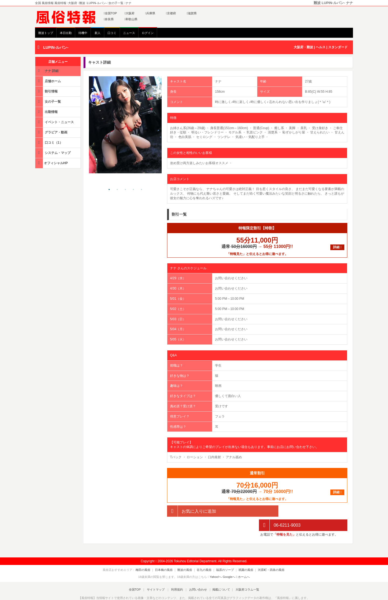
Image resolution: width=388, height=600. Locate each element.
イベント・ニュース (55, 122)
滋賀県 (192, 13)
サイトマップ (157, 575)
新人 (98, 33)
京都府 (171, 13)
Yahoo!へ (216, 562)
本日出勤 (66, 33)
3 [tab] (125, 189)
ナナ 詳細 (47, 71)
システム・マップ (53, 153)
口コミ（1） (49, 142)
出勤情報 (47, 112)
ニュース (129, 33)
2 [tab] (117, 189)
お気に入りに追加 (191, 511)
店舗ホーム (48, 81)
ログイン (148, 33)
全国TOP (110, 13)
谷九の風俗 (204, 555)
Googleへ (229, 562)
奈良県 (109, 19)
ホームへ (243, 562)
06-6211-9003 (279, 511)
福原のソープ (223, 555)
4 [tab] (133, 189)
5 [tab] (141, 189)
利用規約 (177, 575)
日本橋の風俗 (167, 555)
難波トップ (45, 33)
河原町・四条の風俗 (266, 555)
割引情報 (47, 91)
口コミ (112, 33)
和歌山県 (130, 19)
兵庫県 (150, 13)
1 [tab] (109, 189)
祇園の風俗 (242, 555)
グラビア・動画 (51, 132)
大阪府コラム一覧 (244, 575)
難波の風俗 (186, 555)
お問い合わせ (196, 575)
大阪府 (129, 13)
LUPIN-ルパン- (55, 47)
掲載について (219, 575)
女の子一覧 (48, 101)
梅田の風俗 (147, 555)
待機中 (82, 33)
